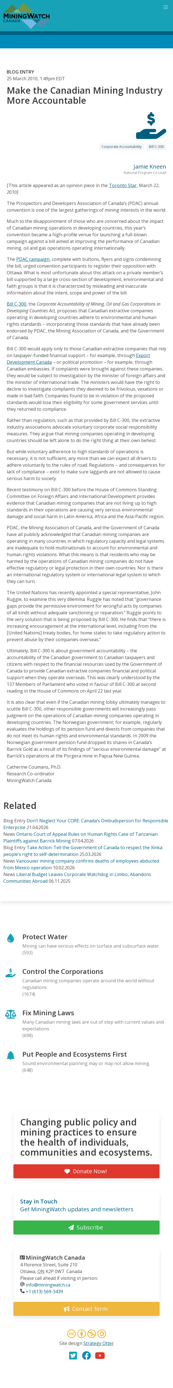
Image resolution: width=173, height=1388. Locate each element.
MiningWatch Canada (55, 1257)
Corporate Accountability (122, 146)
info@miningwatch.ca (48, 1285)
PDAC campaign (33, 259)
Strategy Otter (98, 1343)
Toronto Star (123, 185)
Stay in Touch (38, 1201)
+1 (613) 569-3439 (44, 1291)
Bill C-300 (156, 146)
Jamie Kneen (150, 166)
